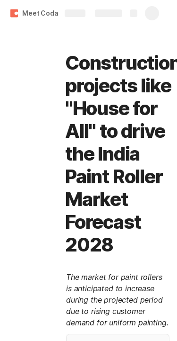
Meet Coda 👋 (44, 13)
